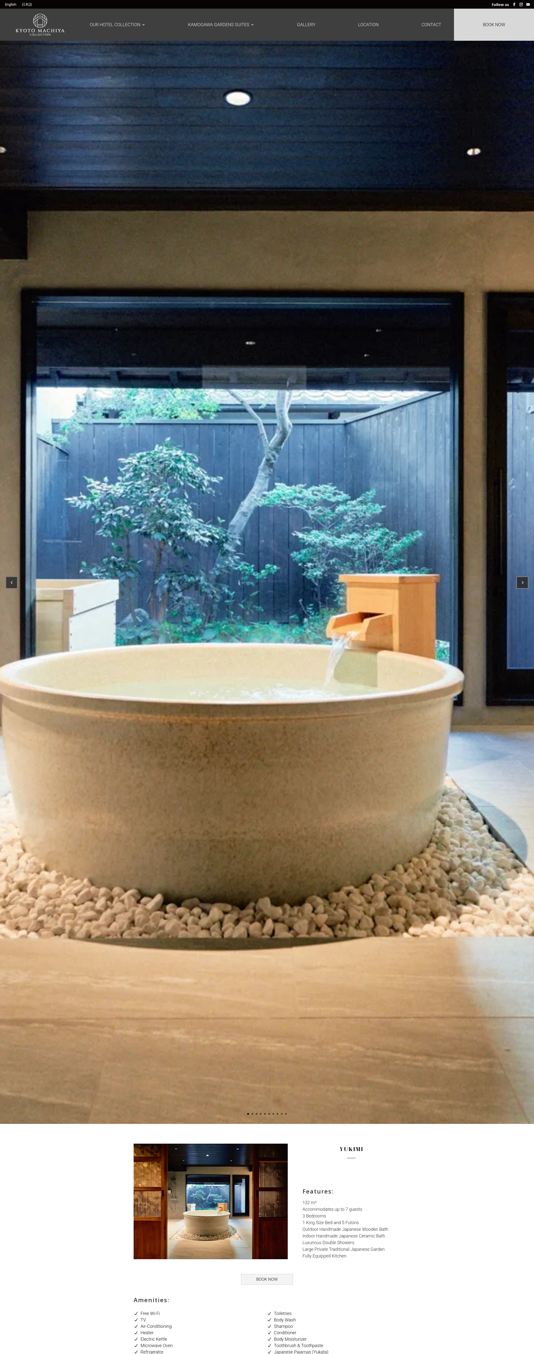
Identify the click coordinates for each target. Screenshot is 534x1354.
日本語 (27, 5)
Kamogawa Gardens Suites (218, 24)
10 (286, 1114)
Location (368, 24)
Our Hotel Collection (115, 24)
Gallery (306, 24)
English (10, 5)
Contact (431, 24)
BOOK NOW (267, 1279)
